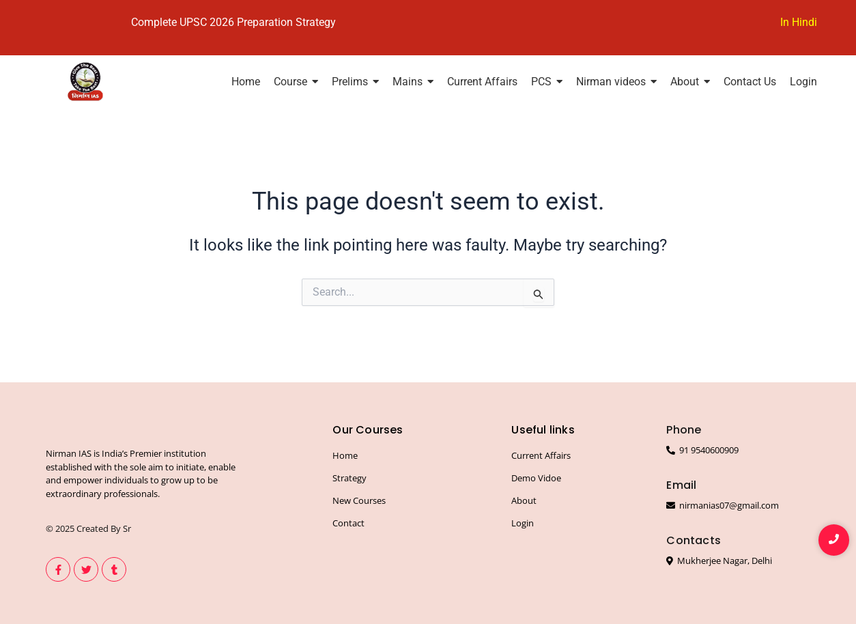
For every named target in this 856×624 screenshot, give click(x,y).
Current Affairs (541, 455)
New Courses (359, 500)
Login (522, 523)
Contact (348, 523)
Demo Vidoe (536, 478)
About (524, 500)
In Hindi (798, 22)
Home (345, 455)
